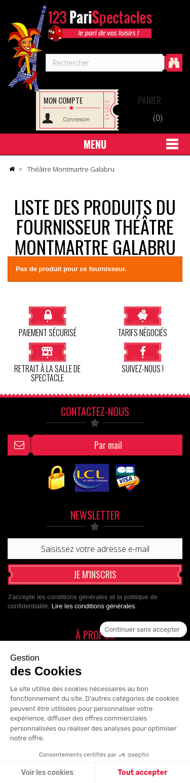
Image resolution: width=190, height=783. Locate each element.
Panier (149, 100)
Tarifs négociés (142, 321)
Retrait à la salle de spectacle (47, 362)
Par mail (108, 444)
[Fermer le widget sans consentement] (143, 630)
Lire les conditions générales (93, 606)
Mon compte (63, 100)
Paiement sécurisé (48, 321)
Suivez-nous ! (143, 357)
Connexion (76, 119)
